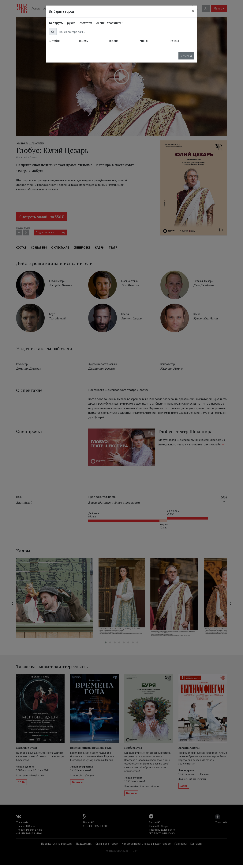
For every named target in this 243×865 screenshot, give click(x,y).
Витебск (54, 41)
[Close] (193, 11)
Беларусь (56, 23)
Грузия (70, 23)
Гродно (113, 41)
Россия (99, 23)
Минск (144, 41)
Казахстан (85, 23)
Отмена (186, 56)
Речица (174, 41)
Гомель (83, 41)
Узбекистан (115, 23)
